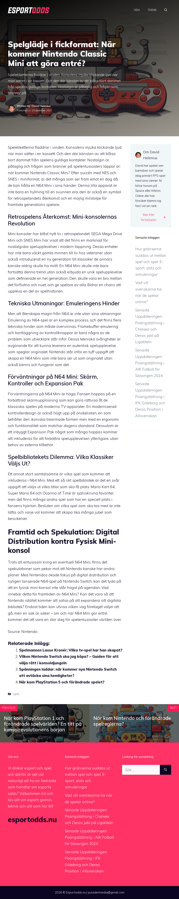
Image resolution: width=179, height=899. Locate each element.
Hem (137, 10)
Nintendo (29, 631)
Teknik (152, 10)
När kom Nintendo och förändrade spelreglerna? (132, 721)
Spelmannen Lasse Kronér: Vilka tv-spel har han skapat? (70, 650)
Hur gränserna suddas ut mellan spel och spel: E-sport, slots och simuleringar (150, 262)
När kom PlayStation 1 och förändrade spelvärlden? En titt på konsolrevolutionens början (43, 724)
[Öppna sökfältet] (165, 10)
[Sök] (165, 770)
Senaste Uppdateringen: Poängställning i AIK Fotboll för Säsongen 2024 (149, 363)
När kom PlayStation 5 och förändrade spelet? (61, 682)
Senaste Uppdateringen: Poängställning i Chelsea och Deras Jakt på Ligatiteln (89, 816)
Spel (16, 694)
